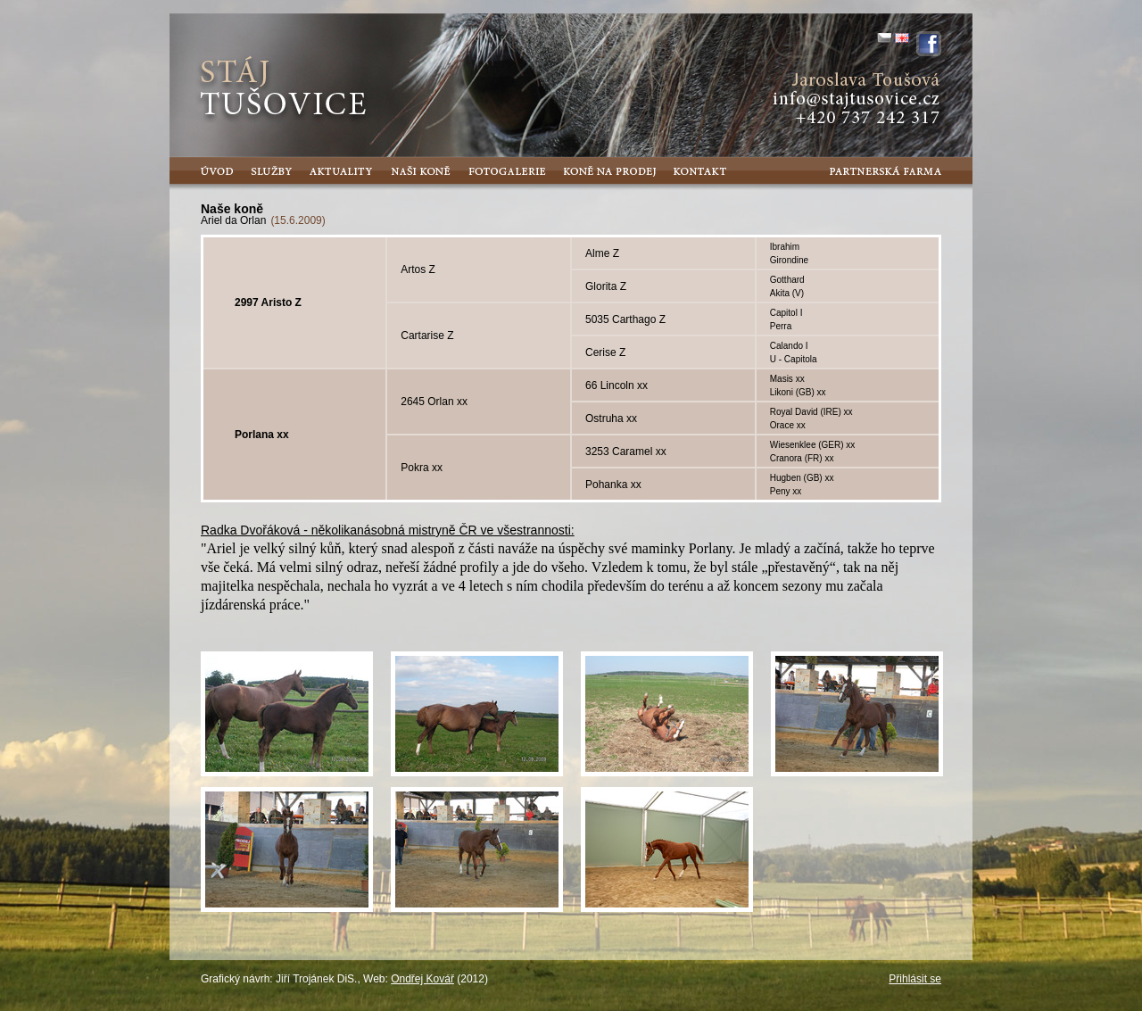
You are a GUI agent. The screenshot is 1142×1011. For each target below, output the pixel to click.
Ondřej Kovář (422, 979)
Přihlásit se (915, 979)
